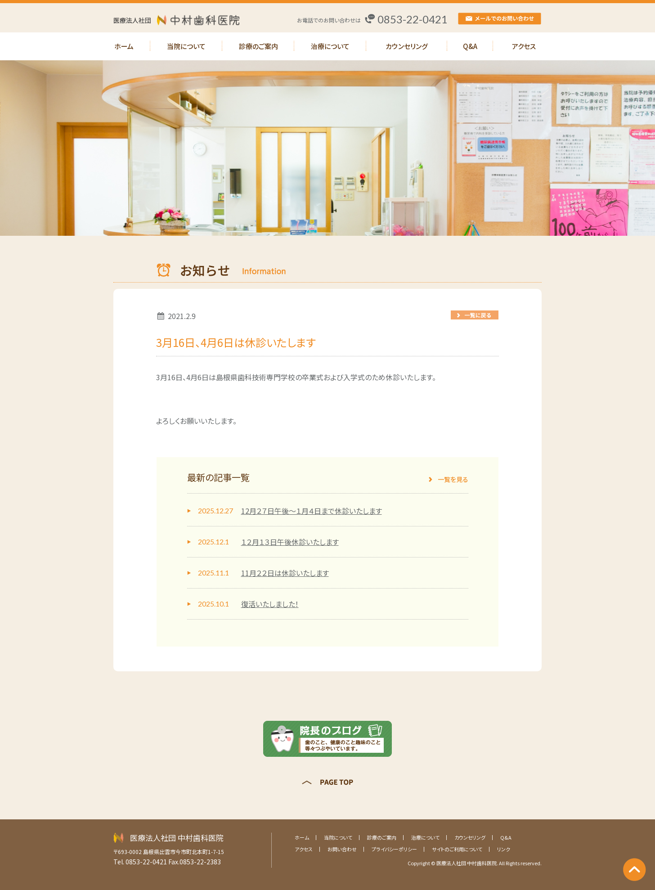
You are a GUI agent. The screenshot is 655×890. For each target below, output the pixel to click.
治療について (330, 46)
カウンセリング (407, 46)
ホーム (124, 46)
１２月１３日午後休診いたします (290, 541)
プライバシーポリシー (394, 849)
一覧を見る (453, 479)
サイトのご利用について (457, 849)
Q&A (470, 46)
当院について (186, 46)
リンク (503, 849)
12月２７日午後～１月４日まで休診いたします (311, 510)
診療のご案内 (258, 46)
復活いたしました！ (270, 603)
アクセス (524, 46)
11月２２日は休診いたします (285, 572)
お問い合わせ (342, 849)
